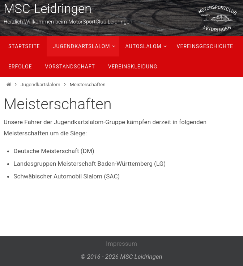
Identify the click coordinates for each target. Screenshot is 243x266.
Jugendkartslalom (40, 84)
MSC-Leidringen (47, 8)
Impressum (121, 243)
